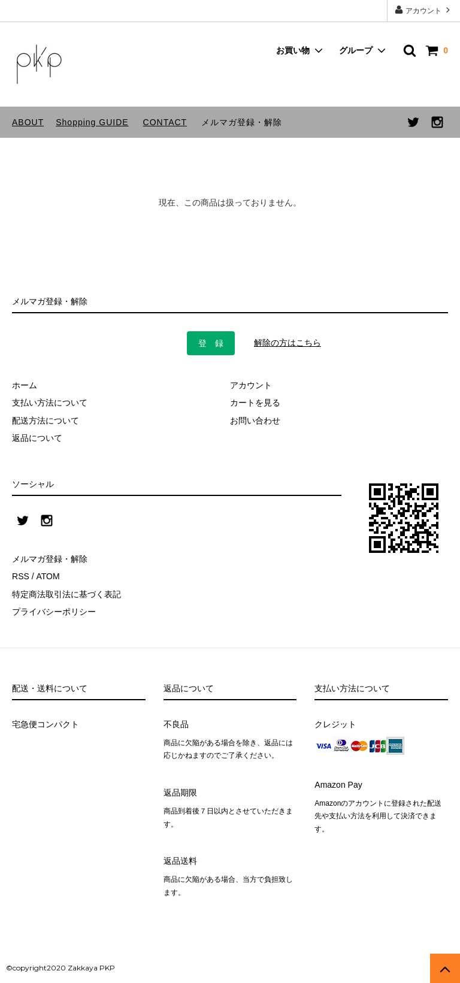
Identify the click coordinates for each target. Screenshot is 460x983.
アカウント (423, 10)
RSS (20, 576)
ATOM (47, 576)
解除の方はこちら (287, 342)
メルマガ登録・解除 (241, 122)
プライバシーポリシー (54, 611)
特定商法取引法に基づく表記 (66, 594)
